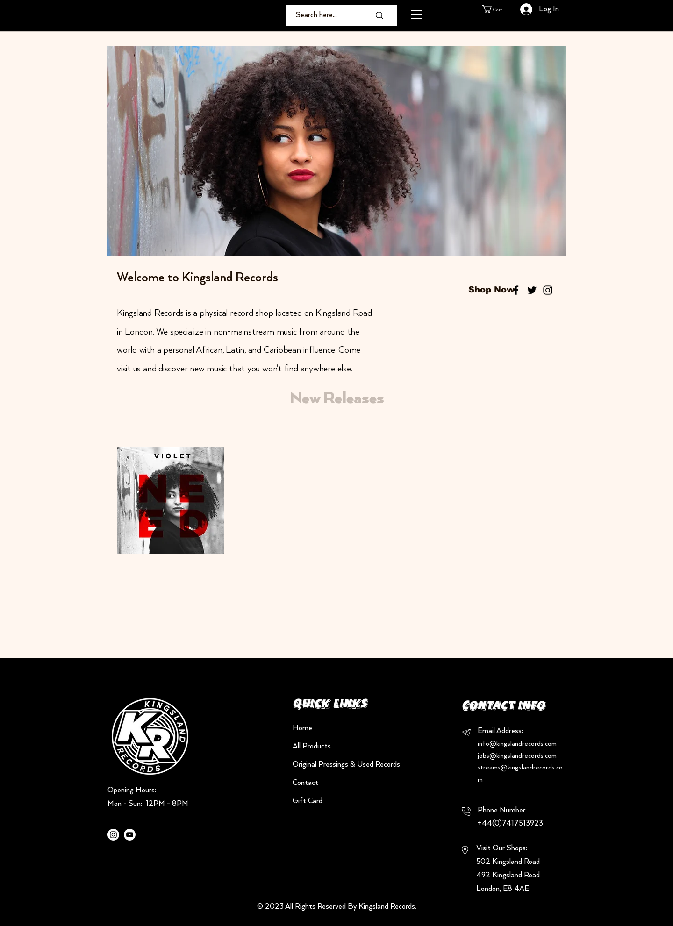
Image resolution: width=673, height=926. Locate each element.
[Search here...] (326, 15)
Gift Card (307, 801)
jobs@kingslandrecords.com (517, 756)
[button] (416, 14)
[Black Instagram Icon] (548, 290)
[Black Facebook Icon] (516, 290)
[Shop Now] (491, 290)
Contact (305, 782)
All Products (312, 746)
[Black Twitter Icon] (532, 290)
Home (302, 728)
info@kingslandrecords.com (517, 744)
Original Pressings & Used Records (325, 764)
